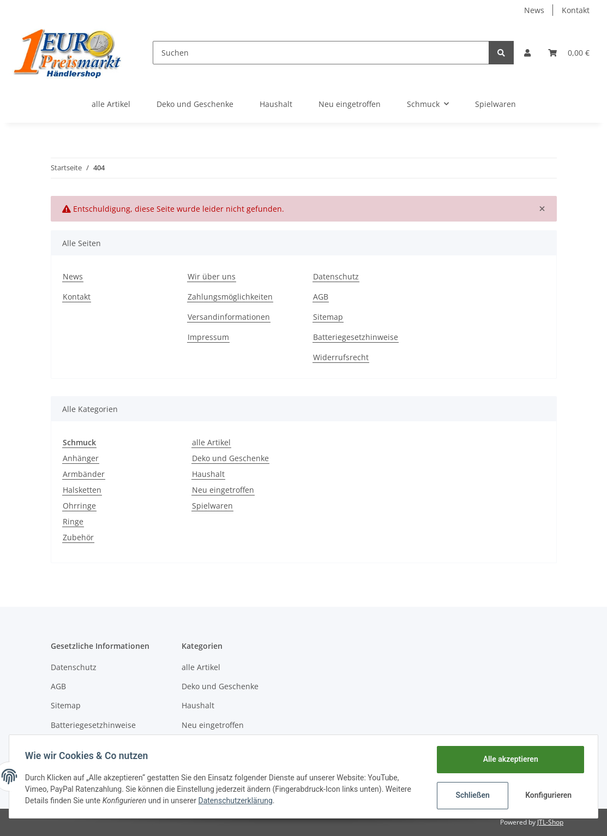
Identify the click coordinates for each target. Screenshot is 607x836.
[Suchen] (321, 52)
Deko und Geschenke (230, 458)
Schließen (471, 795)
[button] (527, 52)
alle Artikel (211, 442)
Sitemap (328, 317)
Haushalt (208, 474)
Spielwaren (212, 505)
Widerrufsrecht (341, 357)
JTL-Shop (550, 822)
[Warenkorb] (568, 52)
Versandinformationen (229, 317)
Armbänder (84, 474)
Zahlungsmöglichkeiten (230, 296)
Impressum (208, 337)
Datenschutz (336, 276)
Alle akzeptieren (508, 759)
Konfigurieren (548, 795)
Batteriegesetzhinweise (355, 337)
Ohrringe (79, 505)
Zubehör (78, 537)
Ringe (73, 521)
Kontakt (576, 10)
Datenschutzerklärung (237, 800)
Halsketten (82, 490)
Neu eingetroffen (223, 490)
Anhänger (81, 458)
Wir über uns (212, 276)
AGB (320, 296)
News (534, 10)
